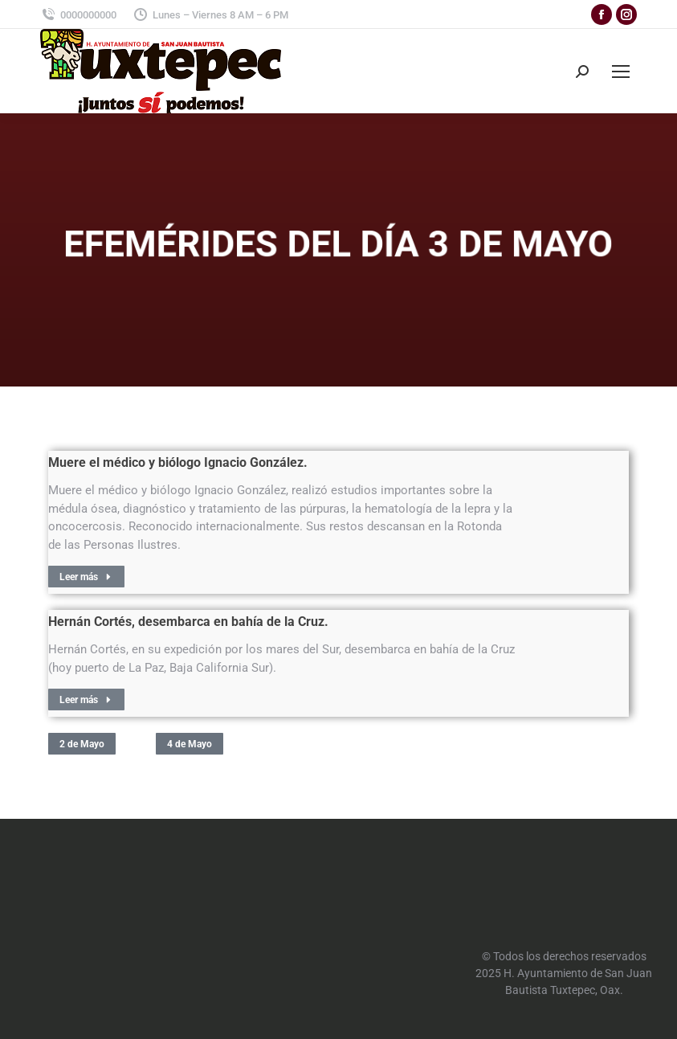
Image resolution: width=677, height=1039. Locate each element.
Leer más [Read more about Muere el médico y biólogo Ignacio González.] (86, 577)
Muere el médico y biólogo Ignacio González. (178, 462)
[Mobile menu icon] (621, 71)
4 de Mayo (189, 744)
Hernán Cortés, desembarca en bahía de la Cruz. (188, 621)
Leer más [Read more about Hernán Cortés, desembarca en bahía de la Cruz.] (86, 700)
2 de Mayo (81, 744)
